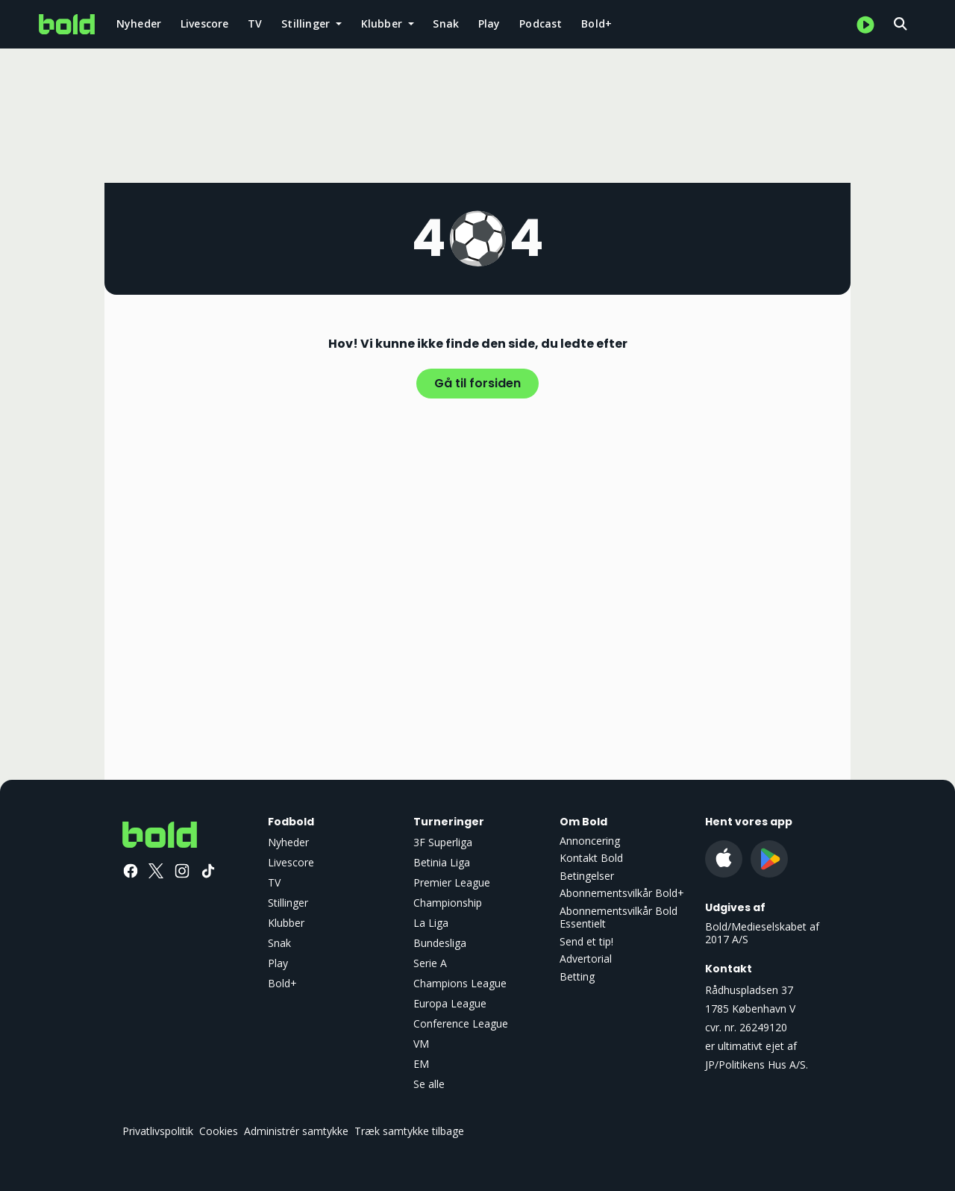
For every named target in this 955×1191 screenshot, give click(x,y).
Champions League (460, 983)
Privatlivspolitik (157, 1131)
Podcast (540, 23)
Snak (446, 23)
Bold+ (596, 23)
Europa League (449, 1003)
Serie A (430, 963)
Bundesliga (439, 943)
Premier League (451, 882)
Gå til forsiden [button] (477, 383)
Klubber (286, 923)
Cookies (218, 1131)
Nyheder (138, 23)
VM (421, 1044)
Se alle (429, 1084)
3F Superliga (442, 842)
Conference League (460, 1023)
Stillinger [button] (307, 23)
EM (421, 1064)
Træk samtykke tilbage (409, 1131)
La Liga (430, 923)
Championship (447, 902)
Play (489, 23)
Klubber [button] (383, 23)
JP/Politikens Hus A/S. (756, 1064)
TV (255, 23)
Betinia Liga (441, 862)
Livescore (205, 23)
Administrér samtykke (296, 1131)
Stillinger (288, 902)
